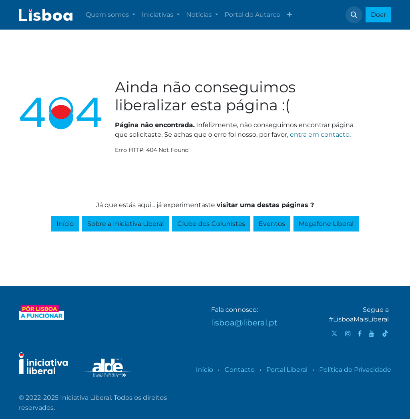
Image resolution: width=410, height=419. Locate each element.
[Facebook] (359, 333)
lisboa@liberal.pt (244, 322)
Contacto (240, 369)
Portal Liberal (287, 369)
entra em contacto (320, 134)
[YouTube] (371, 333)
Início (65, 223)
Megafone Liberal (326, 223)
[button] (354, 14)
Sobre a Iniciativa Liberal (125, 223)
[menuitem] (110, 15)
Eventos (272, 223)
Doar (378, 14)
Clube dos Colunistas (211, 223)
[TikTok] (385, 333)
